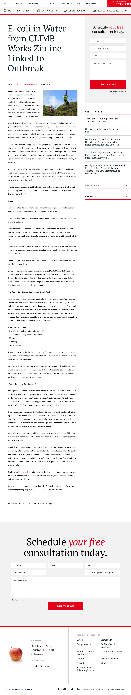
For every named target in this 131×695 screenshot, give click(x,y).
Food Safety (33, 3)
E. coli (17, 84)
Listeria (80, 658)
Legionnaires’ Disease (112, 651)
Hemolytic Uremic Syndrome (86, 653)
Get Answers (91, 3)
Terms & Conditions (120, 689)
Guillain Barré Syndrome (108, 645)
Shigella (81, 663)
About (18, 3)
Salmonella (106, 639)
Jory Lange (22, 472)
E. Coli (80, 639)
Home (6, 3)
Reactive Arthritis (109, 658)
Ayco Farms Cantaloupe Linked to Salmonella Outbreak (101, 120)
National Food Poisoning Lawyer (85, 669)
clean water (50, 3)
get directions (36, 654)
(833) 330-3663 (119, 4)
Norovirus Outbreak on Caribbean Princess (102, 130)
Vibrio (104, 663)
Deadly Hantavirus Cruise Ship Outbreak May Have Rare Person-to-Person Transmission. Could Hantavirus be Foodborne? (105, 169)
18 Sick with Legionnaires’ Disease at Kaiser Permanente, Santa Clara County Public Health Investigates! (104, 155)
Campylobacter (84, 644)
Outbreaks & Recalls (70, 3)
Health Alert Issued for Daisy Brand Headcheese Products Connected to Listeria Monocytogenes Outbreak (102, 142)
